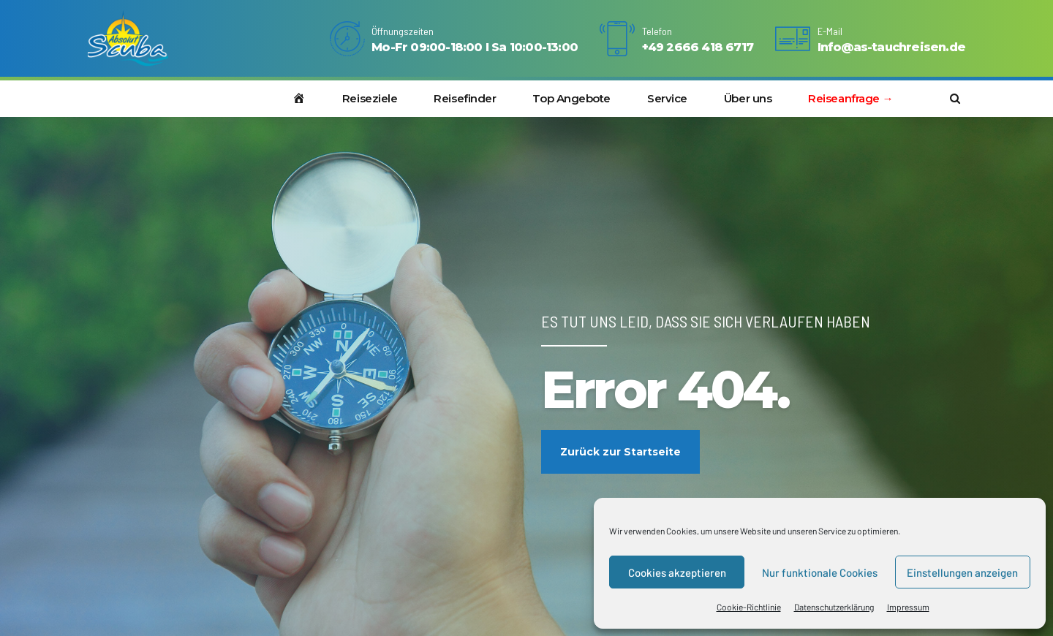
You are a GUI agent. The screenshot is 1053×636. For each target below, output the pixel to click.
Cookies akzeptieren (677, 572)
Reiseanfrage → (850, 98)
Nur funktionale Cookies (820, 572)
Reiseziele (370, 98)
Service (667, 98)
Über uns (747, 98)
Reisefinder (465, 98)
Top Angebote (571, 98)
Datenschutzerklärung (834, 607)
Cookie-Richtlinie (749, 607)
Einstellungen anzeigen (962, 572)
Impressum (908, 607)
